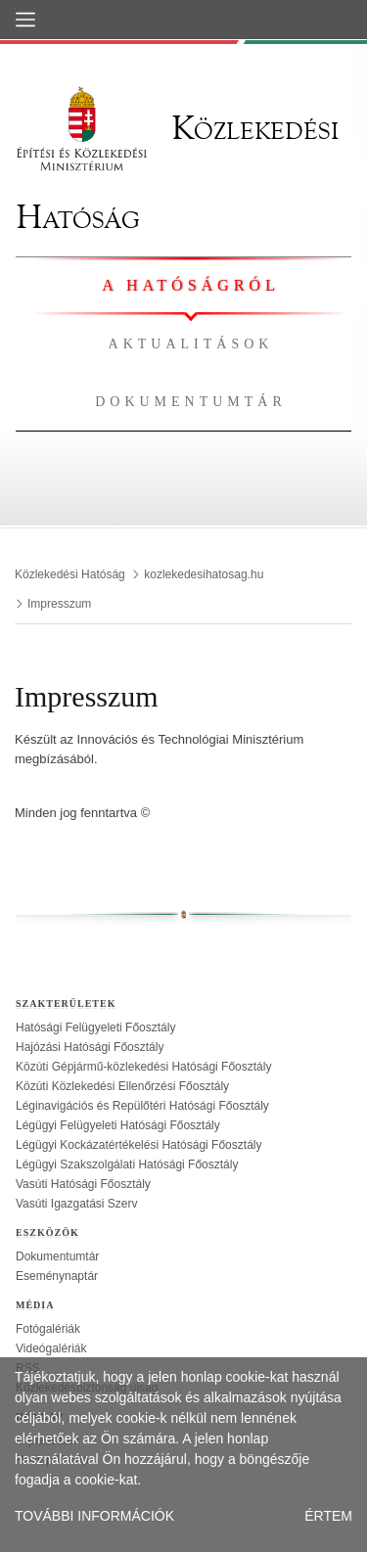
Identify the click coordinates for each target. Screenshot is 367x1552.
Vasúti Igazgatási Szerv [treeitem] (77, 1203)
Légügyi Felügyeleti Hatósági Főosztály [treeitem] (118, 1125)
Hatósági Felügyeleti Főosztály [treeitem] (95, 1027)
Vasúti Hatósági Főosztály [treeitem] (83, 1184)
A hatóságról (190, 285)
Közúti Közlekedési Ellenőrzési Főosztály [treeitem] (122, 1086)
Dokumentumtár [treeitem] (57, 1256)
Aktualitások (191, 344)
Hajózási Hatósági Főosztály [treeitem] (89, 1047)
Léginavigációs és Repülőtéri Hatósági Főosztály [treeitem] (142, 1106)
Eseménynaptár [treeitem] (57, 1276)
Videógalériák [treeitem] (51, 1348)
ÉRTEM (328, 1516)
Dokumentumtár (191, 401)
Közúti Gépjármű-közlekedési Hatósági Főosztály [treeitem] (143, 1066)
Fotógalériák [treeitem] (48, 1329)
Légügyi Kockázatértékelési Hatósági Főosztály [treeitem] (138, 1145)
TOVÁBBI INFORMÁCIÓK (94, 1516)
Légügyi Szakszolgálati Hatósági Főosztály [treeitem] (127, 1164)
